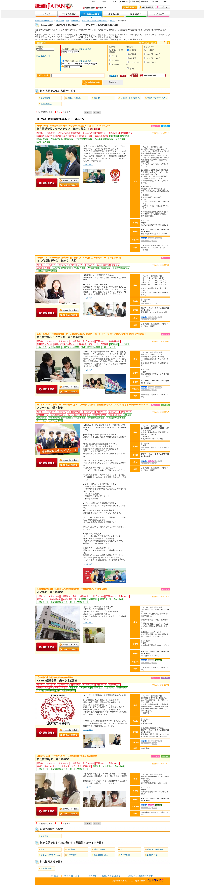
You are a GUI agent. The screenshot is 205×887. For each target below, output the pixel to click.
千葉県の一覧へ (47, 868)
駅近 (122, 849)
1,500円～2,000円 (152, 58)
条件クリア (113, 82)
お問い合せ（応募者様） (112, 876)
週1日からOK (99, 849)
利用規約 (55, 876)
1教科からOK (152, 855)
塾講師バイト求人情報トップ (44, 20)
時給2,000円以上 (101, 855)
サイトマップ (101, 8)
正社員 (113, 56)
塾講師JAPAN (46, 14)
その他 (130, 68)
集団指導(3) (45, 98)
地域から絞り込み (70, 49)
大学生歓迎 (72, 855)
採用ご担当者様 (89, 8)
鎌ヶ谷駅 (112, 20)
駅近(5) (97, 98)
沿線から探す (91, 14)
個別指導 (131, 50)
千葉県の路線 (75, 20)
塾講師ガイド (136, 14)
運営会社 (92, 876)
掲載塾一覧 (113, 14)
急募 (42, 849)
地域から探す (69, 14)
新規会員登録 (146, 7)
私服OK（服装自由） (156, 849)
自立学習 (131, 58)
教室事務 (114, 64)
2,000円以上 (150, 62)
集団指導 (131, 54)
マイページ (159, 14)
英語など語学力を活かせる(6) (159, 98)
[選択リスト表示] (85, 49)
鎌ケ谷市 (44, 836)
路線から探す (60, 20)
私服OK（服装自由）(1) (130, 98)
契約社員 (114, 60)
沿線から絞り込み (70, 61)
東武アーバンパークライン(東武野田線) (94, 20)
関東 (67, 20)
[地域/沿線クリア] (43, 56)
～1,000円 (149, 50)
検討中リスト (129, 7)
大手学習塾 (125, 855)
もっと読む (88, 164)
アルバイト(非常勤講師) (116, 51)
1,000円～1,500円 (152, 54)
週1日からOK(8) (74, 98)
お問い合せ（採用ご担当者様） (141, 876)
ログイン (162, 7)
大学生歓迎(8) (46, 103)
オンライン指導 (133, 63)
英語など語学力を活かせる (52, 855)
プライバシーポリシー (73, 876)
